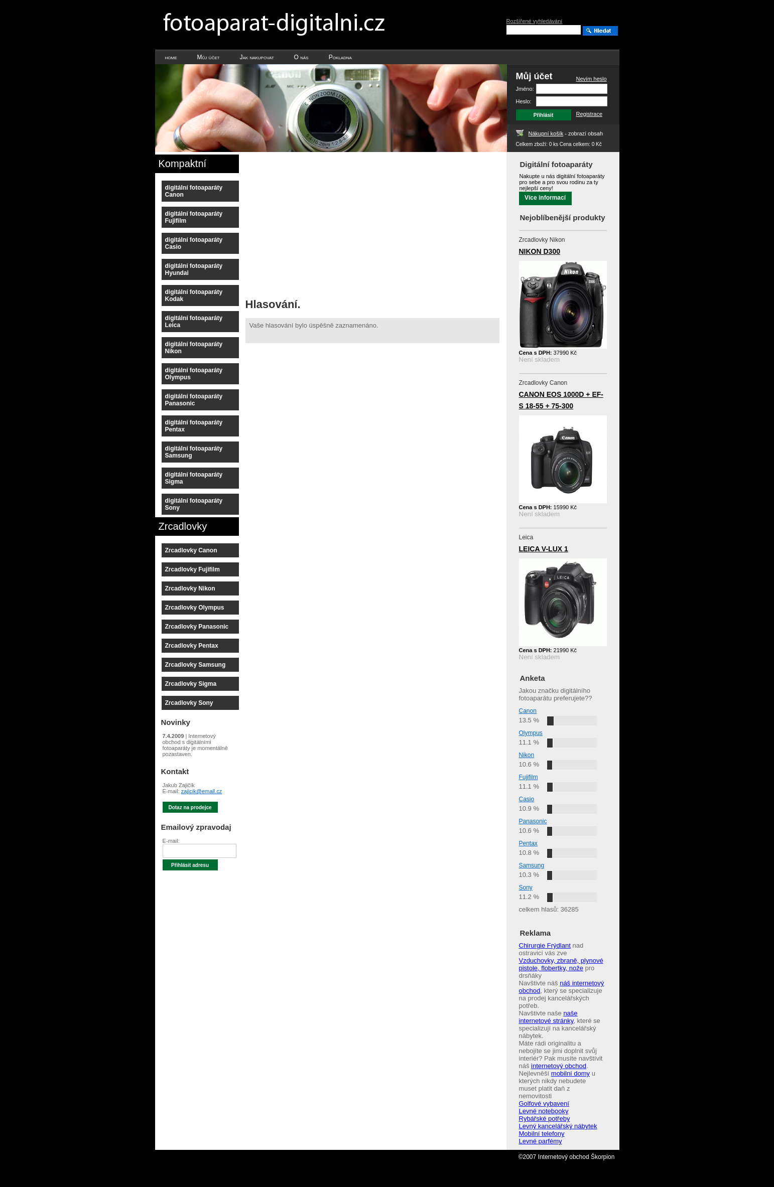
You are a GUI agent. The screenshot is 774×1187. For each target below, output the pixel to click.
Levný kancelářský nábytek (558, 1126)
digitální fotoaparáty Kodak (194, 295)
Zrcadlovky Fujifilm (192, 569)
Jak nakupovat (256, 57)
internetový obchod (558, 1066)
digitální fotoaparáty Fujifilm (194, 217)
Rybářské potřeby (544, 1118)
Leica (526, 537)
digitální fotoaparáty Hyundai (194, 269)
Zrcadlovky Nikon (190, 588)
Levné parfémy (540, 1141)
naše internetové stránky (548, 1016)
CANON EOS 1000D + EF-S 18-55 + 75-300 (561, 400)
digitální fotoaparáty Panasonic (194, 400)
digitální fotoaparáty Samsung (194, 452)
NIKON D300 (539, 251)
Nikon (527, 755)
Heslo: (524, 101)
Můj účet (208, 57)
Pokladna (340, 57)
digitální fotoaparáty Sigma (194, 478)
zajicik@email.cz (201, 791)
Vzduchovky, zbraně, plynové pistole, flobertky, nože (561, 964)
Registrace (589, 114)
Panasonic (533, 821)
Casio (527, 799)
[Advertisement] (329, 222)
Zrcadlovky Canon (191, 550)
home (171, 57)
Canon (528, 710)
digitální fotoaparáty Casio (194, 243)
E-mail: (171, 841)
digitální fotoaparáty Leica (194, 322)
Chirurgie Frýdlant (545, 945)
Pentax (528, 843)
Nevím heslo (591, 79)
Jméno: (525, 89)
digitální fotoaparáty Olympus (194, 374)
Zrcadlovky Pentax (191, 645)
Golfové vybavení (544, 1103)
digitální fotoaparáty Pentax (194, 426)
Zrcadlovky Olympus (194, 607)
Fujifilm (528, 777)
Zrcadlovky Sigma (191, 683)
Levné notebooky (544, 1111)
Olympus (531, 732)
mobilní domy (570, 1073)
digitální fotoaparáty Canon (194, 191)
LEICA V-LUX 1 (543, 549)
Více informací (545, 197)
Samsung (532, 865)
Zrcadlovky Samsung (195, 664)
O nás (301, 57)
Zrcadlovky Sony (189, 702)
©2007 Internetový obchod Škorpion (567, 1156)
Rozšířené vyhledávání (534, 21)
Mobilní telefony (542, 1133)
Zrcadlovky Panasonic (197, 626)
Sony (526, 887)
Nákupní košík (546, 133)
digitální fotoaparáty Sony (194, 504)
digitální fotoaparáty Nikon (194, 348)
